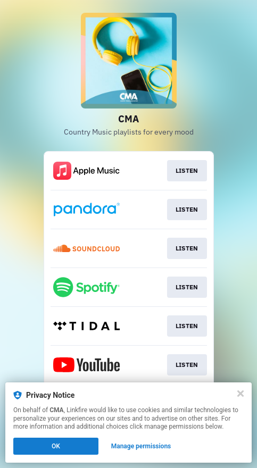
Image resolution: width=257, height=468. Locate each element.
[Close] (240, 393)
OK (56, 446)
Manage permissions (141, 446)
